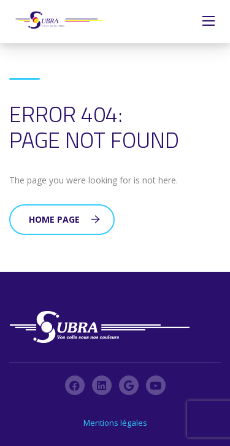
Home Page (64, 219)
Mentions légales (115, 422)
